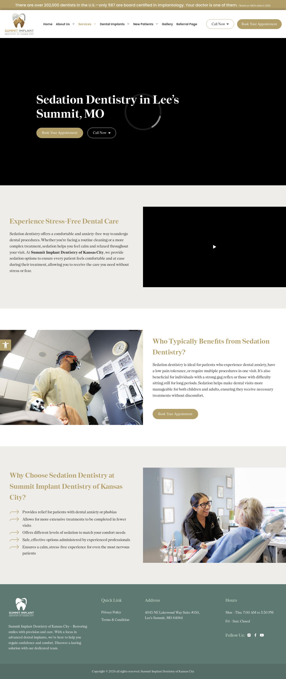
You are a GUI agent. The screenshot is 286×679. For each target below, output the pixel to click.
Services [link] (87, 24)
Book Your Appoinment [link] (175, 414)
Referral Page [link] (186, 24)
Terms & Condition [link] (115, 620)
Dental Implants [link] (115, 24)
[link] (5, 345)
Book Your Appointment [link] (259, 24)
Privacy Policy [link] (111, 612)
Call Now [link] (220, 24)
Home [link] (48, 24)
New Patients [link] (145, 24)
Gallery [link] (167, 24)
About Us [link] (65, 24)
